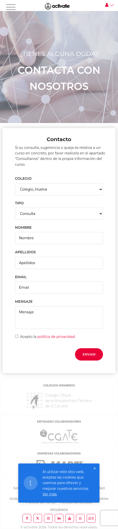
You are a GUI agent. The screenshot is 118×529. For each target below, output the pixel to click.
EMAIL (20, 277)
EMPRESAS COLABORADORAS (58, 453)
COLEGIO (23, 178)
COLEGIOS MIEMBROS (59, 385)
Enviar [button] (89, 354)
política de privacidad (56, 336)
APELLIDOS (25, 252)
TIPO (19, 203)
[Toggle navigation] (11, 7)
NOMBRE (23, 227)
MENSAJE (23, 301)
